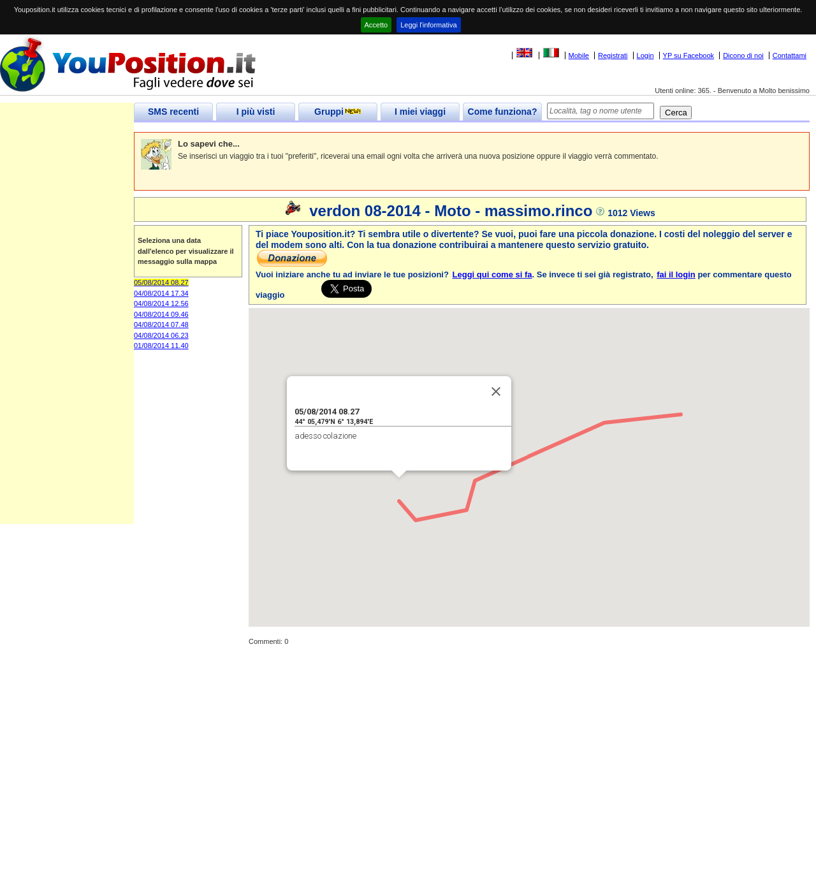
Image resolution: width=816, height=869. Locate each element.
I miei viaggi (420, 111)
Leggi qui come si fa (492, 274)
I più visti (256, 111)
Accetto (376, 25)
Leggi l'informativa (428, 25)
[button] (399, 489)
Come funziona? (502, 111)
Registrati (612, 55)
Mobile (579, 55)
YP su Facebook (689, 55)
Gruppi (337, 111)
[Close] (496, 391)
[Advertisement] (67, 333)
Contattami (789, 55)
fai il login (676, 274)
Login (645, 55)
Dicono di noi (743, 55)
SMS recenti (173, 111)
